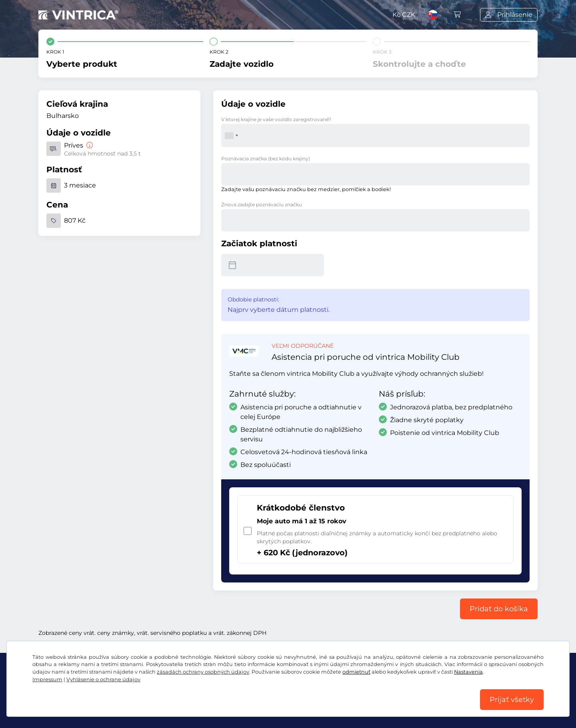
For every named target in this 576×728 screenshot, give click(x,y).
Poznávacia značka (265, 159)
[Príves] (89, 145)
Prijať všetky (512, 699)
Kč (403, 14)
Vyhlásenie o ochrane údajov (103, 679)
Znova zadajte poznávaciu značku (261, 204)
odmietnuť (356, 672)
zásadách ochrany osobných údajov (203, 672)
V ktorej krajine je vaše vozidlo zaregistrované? (276, 119)
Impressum (47, 679)
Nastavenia (468, 672)
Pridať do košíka (499, 608)
